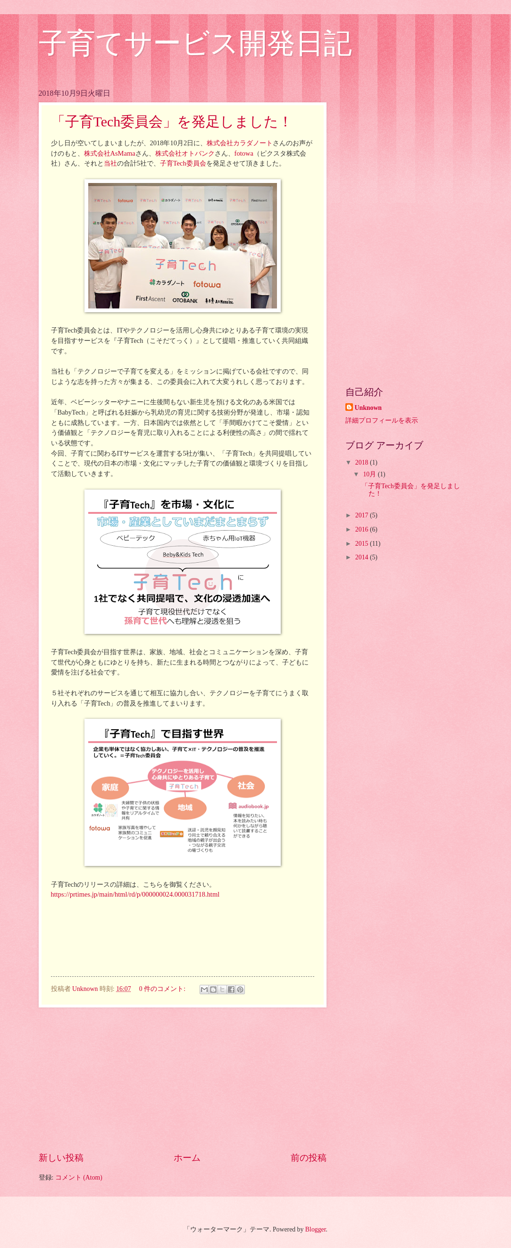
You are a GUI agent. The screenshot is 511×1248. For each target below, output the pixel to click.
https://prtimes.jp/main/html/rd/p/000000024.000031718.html (135, 894)
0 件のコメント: (163, 988)
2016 (362, 529)
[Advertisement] (182, 1080)
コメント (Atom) (78, 1177)
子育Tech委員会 (183, 163)
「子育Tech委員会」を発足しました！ (172, 121)
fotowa (244, 153)
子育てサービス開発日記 (195, 43)
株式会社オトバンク (185, 153)
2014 (362, 557)
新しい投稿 (61, 1158)
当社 (110, 163)
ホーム (187, 1158)
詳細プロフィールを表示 (381, 420)
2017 (362, 515)
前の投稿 (309, 1158)
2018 (362, 462)
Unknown (368, 407)
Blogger (315, 1229)
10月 (370, 474)
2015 (362, 543)
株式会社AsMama (109, 153)
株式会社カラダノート (240, 143)
